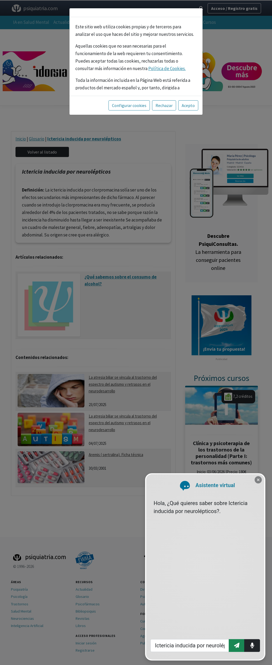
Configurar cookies (129, 105)
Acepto (188, 105)
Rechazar (164, 105)
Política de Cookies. (167, 68)
